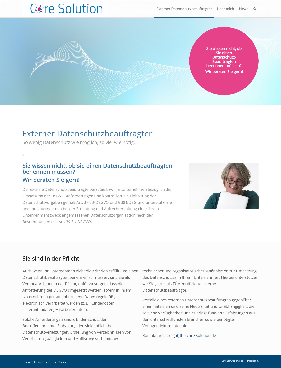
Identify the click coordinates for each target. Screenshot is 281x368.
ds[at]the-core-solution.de (192, 335)
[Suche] (255, 8)
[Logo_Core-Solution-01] (65, 8)
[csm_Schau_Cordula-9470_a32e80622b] (224, 186)
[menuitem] (184, 8)
